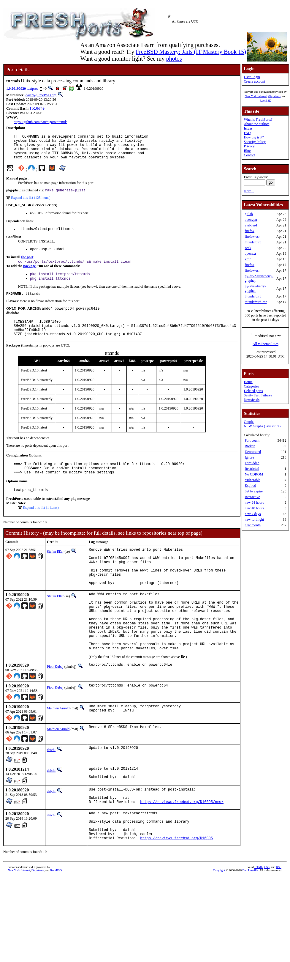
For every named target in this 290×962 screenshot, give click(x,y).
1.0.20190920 (16, 88)
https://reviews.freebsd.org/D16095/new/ (182, 845)
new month (253, 525)
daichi (51, 789)
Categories (251, 386)
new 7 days (253, 514)
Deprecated (253, 452)
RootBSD (265, 100)
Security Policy (255, 142)
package (29, 275)
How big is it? (254, 137)
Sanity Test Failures (258, 395)
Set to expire (254, 491)
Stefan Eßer (55, 570)
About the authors (256, 124)
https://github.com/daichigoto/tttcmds (40, 122)
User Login (252, 77)
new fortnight (254, 519)
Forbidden (252, 463)
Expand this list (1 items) (41, 526)
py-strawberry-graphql (255, 288)
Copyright (219, 920)
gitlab (249, 214)
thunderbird (253, 242)
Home (248, 382)
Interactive (252, 497)
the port (27, 265)
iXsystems (274, 96)
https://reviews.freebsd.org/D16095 (176, 888)
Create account (254, 81)
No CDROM (254, 474)
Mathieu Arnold (58, 747)
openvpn (251, 220)
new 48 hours (254, 508)
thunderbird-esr (256, 302)
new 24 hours (254, 502)
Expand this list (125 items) (30, 204)
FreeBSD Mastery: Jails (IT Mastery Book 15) (191, 51)
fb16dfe (37, 108)
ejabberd (251, 225)
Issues (248, 128)
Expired (250, 486)
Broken (250, 446)
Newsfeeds (251, 400)
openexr (250, 253)
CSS (267, 917)
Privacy (249, 146)
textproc (32, 88)
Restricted (252, 469)
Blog (247, 151)
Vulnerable (252, 480)
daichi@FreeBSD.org (41, 95)
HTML (258, 917)
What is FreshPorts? (258, 119)
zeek (248, 248)
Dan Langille (250, 920)
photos (174, 58)
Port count (252, 440)
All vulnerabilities (265, 344)
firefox (249, 231)
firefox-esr (252, 236)
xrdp (248, 259)
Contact (249, 155)
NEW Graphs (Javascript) (262, 426)
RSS (278, 917)
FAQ (247, 133)
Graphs (249, 422)
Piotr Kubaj (55, 706)
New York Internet (256, 96)
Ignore (249, 457)
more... (249, 191)
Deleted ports (253, 391)
